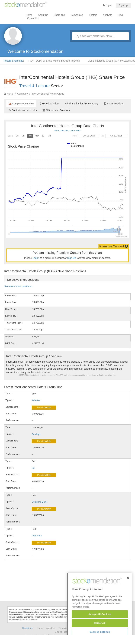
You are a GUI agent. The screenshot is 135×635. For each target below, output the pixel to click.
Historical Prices (49, 103)
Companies (76, 15)
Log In (36, 258)
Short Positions (114, 103)
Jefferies (36, 400)
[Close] (128, 592)
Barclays (36, 434)
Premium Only (44, 407)
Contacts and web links (23, 110)
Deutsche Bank (39, 501)
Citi (33, 468)
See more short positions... (19, 286)
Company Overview (21, 103)
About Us (43, 15)
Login (107, 5)
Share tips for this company (81, 103)
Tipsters (93, 15)
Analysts (107, 15)
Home (29, 15)
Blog (120, 15)
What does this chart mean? (67, 130)
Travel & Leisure (34, 85)
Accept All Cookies (99, 628)
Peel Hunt (37, 535)
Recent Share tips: (14, 60)
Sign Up (123, 5)
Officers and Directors (56, 110)
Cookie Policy (61, 632)
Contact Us (33, 18)
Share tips (59, 15)
